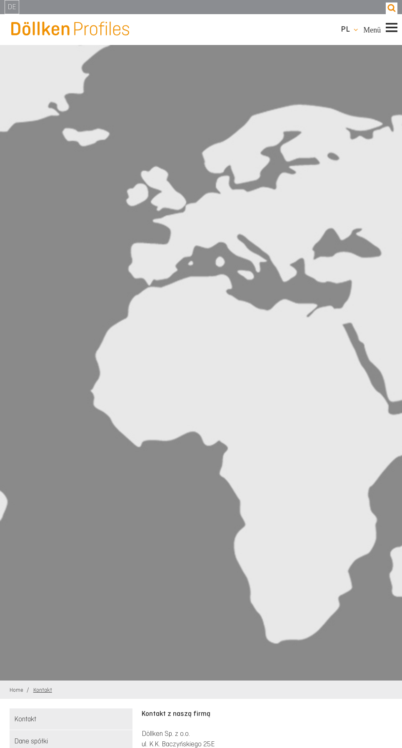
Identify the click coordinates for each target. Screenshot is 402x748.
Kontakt (42, 690)
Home (17, 690)
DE (11, 6)
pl (345, 29)
